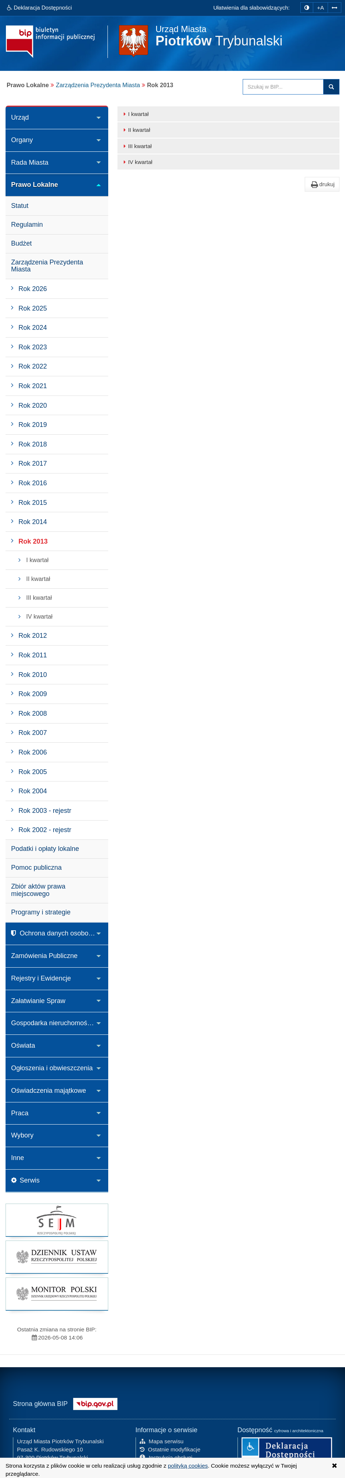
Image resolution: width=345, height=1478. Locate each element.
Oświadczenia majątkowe (48, 1090)
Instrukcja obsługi (166, 1457)
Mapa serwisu (162, 1440)
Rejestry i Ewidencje (41, 978)
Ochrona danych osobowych (57, 933)
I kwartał (135, 114)
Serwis (25, 1180)
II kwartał (135, 130)
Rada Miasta (29, 162)
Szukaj (331, 87)
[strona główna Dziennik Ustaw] (57, 1257)
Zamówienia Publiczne (44, 955)
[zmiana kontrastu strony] (306, 7)
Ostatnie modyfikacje (170, 1449)
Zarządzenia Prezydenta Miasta (98, 85)
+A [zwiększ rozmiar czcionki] (320, 7)
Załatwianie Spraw (38, 1001)
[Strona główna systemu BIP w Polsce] (95, 1402)
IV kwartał (137, 162)
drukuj (322, 184)
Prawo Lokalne (34, 184)
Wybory (22, 1135)
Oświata (23, 1045)
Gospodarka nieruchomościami (57, 1023)
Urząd (20, 117)
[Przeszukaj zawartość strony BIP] (283, 87)
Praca (19, 1113)
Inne (17, 1157)
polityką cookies (188, 1465)
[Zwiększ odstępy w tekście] (334, 6)
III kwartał (136, 146)
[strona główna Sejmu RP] (57, 1220)
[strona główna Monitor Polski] (57, 1294)
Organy (22, 140)
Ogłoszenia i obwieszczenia (52, 1068)
